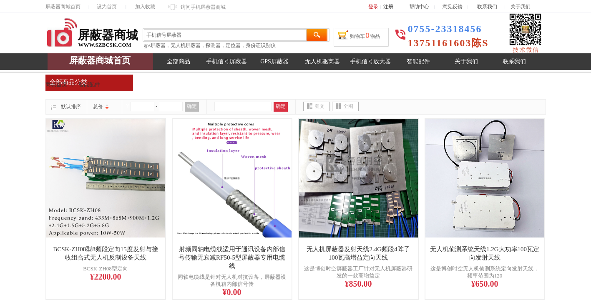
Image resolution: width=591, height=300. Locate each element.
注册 (388, 7)
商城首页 (56, 84)
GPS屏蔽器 (274, 61)
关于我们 (466, 61)
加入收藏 (145, 7)
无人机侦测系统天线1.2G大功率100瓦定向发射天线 (484, 253)
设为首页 (107, 7)
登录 (373, 7)
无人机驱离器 (322, 61)
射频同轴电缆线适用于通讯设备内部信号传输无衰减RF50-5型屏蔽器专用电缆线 (232, 257)
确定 (192, 106)
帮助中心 (419, 7)
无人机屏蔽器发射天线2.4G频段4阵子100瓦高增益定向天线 (358, 253)
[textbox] (225, 35)
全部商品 (178, 61)
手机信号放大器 (370, 61)
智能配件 (418, 61)
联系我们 (491, 7)
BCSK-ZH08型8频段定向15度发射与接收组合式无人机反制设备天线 (105, 253)
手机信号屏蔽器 (226, 61)
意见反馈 (453, 7)
